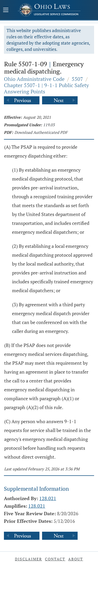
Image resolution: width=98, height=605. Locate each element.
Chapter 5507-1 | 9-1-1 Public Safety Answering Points (46, 88)
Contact (55, 558)
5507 (77, 78)
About (75, 558)
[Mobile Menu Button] (5, 10)
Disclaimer (28, 558)
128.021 (47, 498)
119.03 (49, 124)
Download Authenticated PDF (40, 132)
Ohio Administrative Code (34, 78)
